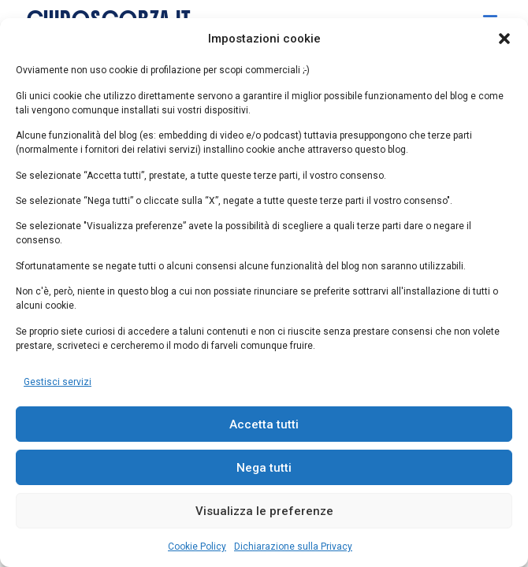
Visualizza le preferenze (264, 511)
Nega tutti (264, 468)
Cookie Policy (197, 546)
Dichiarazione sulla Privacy (293, 546)
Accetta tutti (264, 424)
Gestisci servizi (57, 381)
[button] (504, 38)
